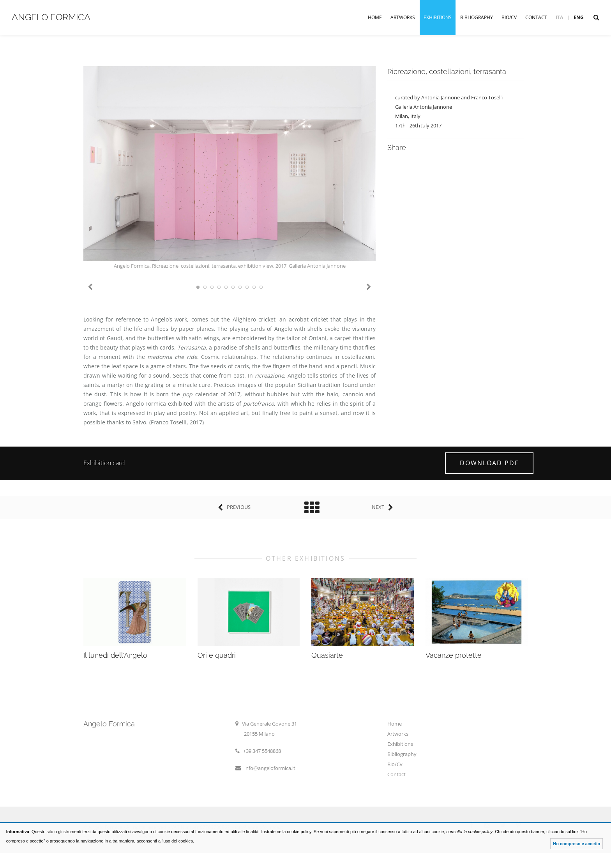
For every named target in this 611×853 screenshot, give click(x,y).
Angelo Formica (51, 17)
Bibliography (476, 17)
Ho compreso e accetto (576, 843)
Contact (536, 17)
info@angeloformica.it (269, 768)
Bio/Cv (509, 17)
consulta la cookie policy (469, 831)
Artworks (402, 17)
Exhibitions (438, 17)
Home (375, 17)
